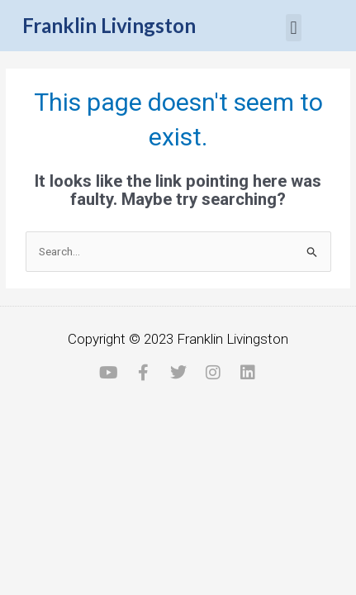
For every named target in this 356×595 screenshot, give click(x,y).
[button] (293, 27)
